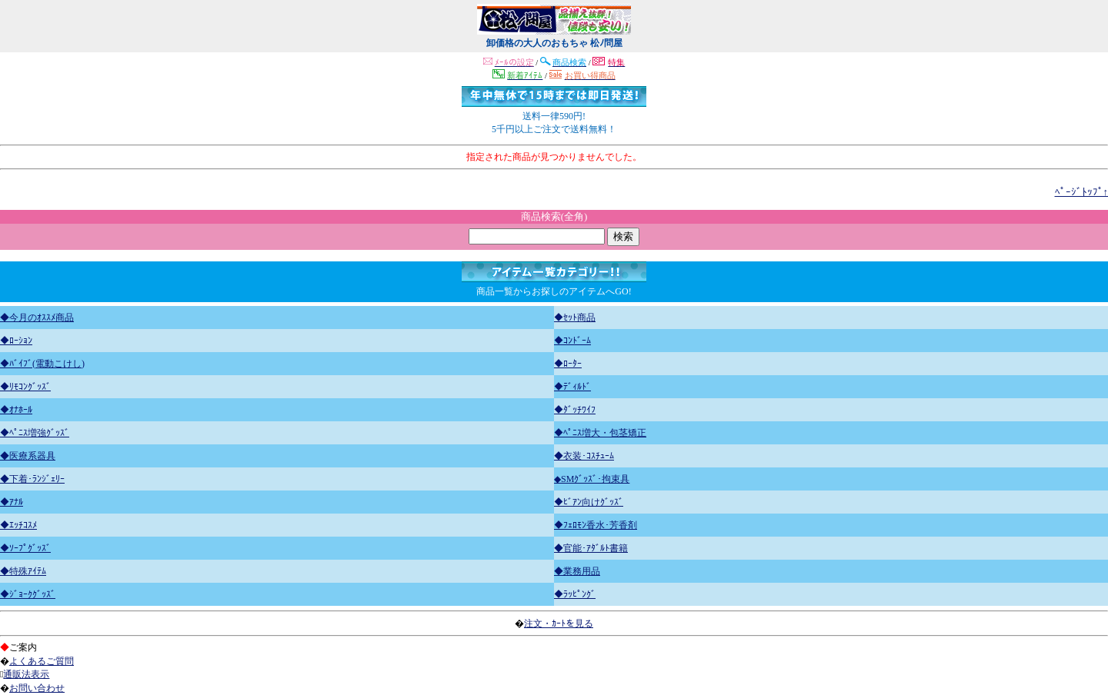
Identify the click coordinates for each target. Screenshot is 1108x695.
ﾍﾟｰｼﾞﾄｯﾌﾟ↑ (1082, 192)
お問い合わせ (37, 688)
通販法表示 (26, 674)
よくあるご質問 (41, 661)
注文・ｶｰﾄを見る (558, 623)
